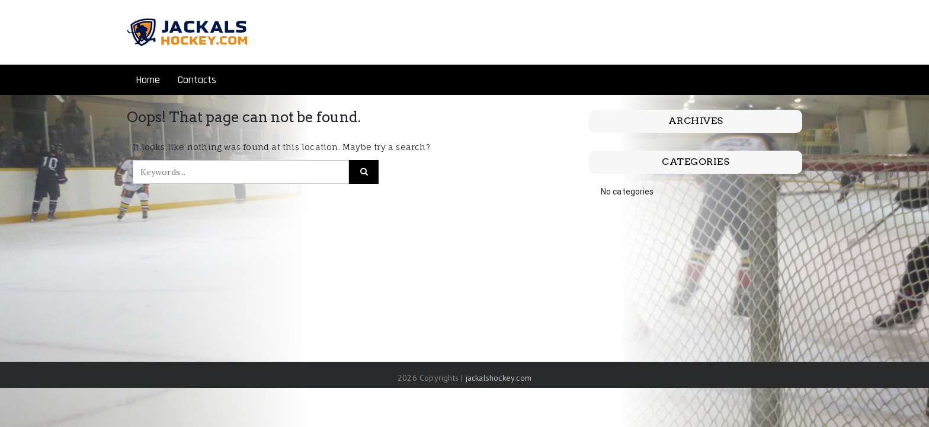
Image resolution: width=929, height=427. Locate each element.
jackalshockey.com (498, 377)
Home (148, 80)
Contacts (197, 80)
